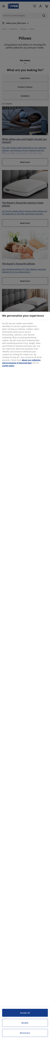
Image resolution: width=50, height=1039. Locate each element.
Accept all (25, 1012)
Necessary (25, 1033)
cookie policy (8, 365)
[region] (25, 675)
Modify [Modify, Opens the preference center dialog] (24, 1023)
